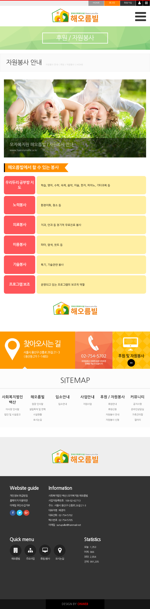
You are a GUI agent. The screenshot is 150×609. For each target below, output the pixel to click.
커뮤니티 (137, 397)
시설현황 (37, 414)
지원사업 (87, 404)
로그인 (112, 3)
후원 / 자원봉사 (112, 397)
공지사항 (137, 404)
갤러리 (137, 420)
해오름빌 (38, 397)
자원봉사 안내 (112, 414)
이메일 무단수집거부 (20, 505)
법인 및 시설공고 (12, 414)
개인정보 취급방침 (19, 495)
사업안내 (87, 397)
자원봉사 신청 (112, 420)
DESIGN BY (75, 604)
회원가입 (128, 3)
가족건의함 (137, 414)
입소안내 (63, 397)
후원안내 (112, 404)
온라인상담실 (137, 409)
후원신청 (112, 409)
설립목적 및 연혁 (37, 409)
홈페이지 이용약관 (19, 500)
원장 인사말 (37, 404)
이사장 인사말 (12, 409)
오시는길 (37, 420)
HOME (96, 3)
